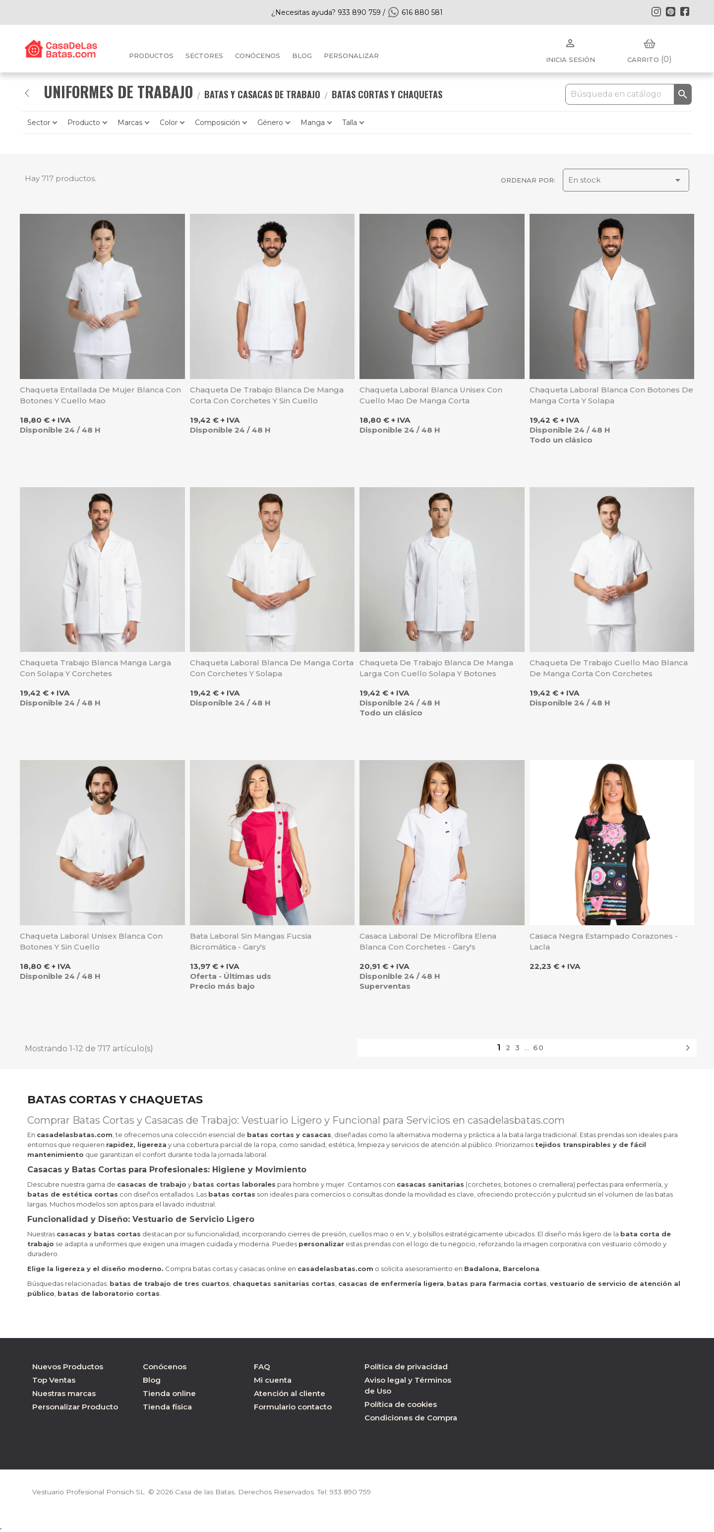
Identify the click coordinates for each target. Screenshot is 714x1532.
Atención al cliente (289, 1393)
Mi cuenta (273, 1380)
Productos (151, 56)
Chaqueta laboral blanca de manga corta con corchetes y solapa (272, 668)
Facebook (684, 11)
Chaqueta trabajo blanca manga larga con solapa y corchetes (95, 668)
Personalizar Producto (75, 1406)
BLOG (302, 56)
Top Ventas (53, 1380)
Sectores (204, 56)
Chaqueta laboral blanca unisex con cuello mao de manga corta (430, 395)
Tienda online (169, 1393)
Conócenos (257, 56)
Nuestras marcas (64, 1393)
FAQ (262, 1366)
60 (538, 1047)
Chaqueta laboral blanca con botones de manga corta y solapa (611, 395)
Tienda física (167, 1406)
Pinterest (670, 11)
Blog (152, 1380)
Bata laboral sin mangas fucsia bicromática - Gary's (250, 941)
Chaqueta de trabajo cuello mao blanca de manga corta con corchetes (609, 668)
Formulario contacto (293, 1406)
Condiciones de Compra (410, 1417)
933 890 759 (353, 1491)
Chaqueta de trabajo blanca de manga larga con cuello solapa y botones (436, 668)
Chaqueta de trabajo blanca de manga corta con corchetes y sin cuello (267, 395)
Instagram (656, 11)
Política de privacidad (406, 1366)
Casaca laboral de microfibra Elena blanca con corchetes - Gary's (427, 941)
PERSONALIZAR (351, 56)
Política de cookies (400, 1404)
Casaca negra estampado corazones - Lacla (604, 941)
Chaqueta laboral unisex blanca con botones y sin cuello (91, 941)
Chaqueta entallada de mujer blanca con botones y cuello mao (100, 395)
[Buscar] (628, 94)
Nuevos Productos (67, 1366)
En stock (626, 180)
